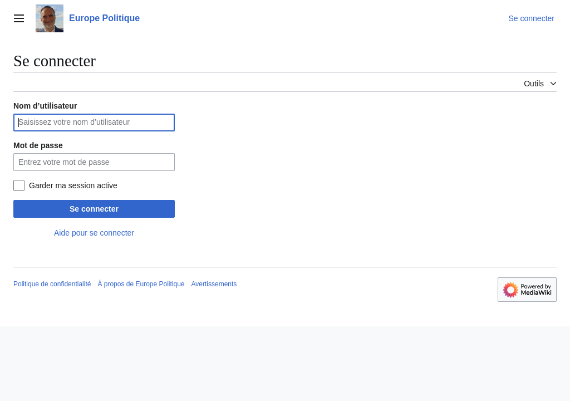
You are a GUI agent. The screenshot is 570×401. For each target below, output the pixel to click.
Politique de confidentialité (52, 284)
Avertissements (214, 284)
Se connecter (94, 208)
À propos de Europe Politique (140, 284)
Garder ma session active (73, 185)
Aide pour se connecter (94, 232)
